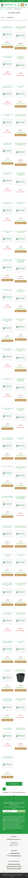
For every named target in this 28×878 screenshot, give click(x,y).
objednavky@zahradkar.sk (9, 1)
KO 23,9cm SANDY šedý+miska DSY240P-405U (20, 699)
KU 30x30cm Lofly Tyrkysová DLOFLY (7, 260)
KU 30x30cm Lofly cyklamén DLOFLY (7, 144)
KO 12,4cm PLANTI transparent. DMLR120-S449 (20, 350)
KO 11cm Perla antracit (7, 466)
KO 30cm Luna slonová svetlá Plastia (7, 349)
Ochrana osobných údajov (14, 868)
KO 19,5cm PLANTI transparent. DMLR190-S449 (20, 468)
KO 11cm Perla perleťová (7, 670)
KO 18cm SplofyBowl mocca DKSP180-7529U (7, 757)
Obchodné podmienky (14, 864)
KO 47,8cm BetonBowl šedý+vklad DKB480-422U (20, 144)
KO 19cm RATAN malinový (7, 555)
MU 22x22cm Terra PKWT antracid (7, 173)
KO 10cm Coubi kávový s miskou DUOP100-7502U (20, 584)
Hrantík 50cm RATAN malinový (20, 320)
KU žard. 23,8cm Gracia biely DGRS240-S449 (20, 115)
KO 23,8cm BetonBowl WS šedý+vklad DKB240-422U (20, 261)
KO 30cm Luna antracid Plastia (7, 232)
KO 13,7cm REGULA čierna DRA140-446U (21, 670)
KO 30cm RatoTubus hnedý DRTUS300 (21, 613)
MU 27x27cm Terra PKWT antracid (7, 290)
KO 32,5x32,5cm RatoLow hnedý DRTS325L (21, 409)
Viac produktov (14, 784)
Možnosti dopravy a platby (14, 866)
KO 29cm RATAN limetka (20, 86)
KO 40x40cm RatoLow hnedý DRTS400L (7, 526)
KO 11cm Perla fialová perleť (20, 555)
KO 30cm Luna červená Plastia (7, 115)
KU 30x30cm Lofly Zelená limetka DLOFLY (7, 27)
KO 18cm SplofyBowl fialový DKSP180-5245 (7, 438)
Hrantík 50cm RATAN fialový (20, 203)
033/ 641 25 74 (21, 1)
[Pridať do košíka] (7, 47)
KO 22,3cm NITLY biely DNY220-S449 (7, 203)
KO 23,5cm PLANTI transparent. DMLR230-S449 (7, 584)
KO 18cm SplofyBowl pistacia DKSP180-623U (20, 526)
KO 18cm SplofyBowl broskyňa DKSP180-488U (7, 320)
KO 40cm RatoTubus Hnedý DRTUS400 (21, 729)
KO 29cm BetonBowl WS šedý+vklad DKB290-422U (20, 380)
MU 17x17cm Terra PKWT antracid (7, 57)
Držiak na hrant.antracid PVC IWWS (7, 409)
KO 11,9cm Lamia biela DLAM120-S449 (20, 232)
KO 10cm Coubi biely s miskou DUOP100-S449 (7, 497)
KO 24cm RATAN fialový (20, 642)
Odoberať (21, 811)
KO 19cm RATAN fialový (20, 438)
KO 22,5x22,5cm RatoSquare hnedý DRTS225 (20, 174)
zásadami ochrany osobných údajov (10, 819)
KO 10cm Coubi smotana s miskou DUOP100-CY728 (7, 699)
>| (24, 789)
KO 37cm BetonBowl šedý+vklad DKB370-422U (20, 28)
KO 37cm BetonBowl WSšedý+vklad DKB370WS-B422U (20, 497)
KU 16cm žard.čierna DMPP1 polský (7, 613)
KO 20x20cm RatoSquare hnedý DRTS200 (20, 57)
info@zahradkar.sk (16, 855)
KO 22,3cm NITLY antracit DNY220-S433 (7, 86)
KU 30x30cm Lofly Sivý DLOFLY (7, 379)
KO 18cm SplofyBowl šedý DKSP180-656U (7, 642)
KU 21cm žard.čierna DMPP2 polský (7, 729)
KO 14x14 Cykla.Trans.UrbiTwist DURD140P (20, 290)
